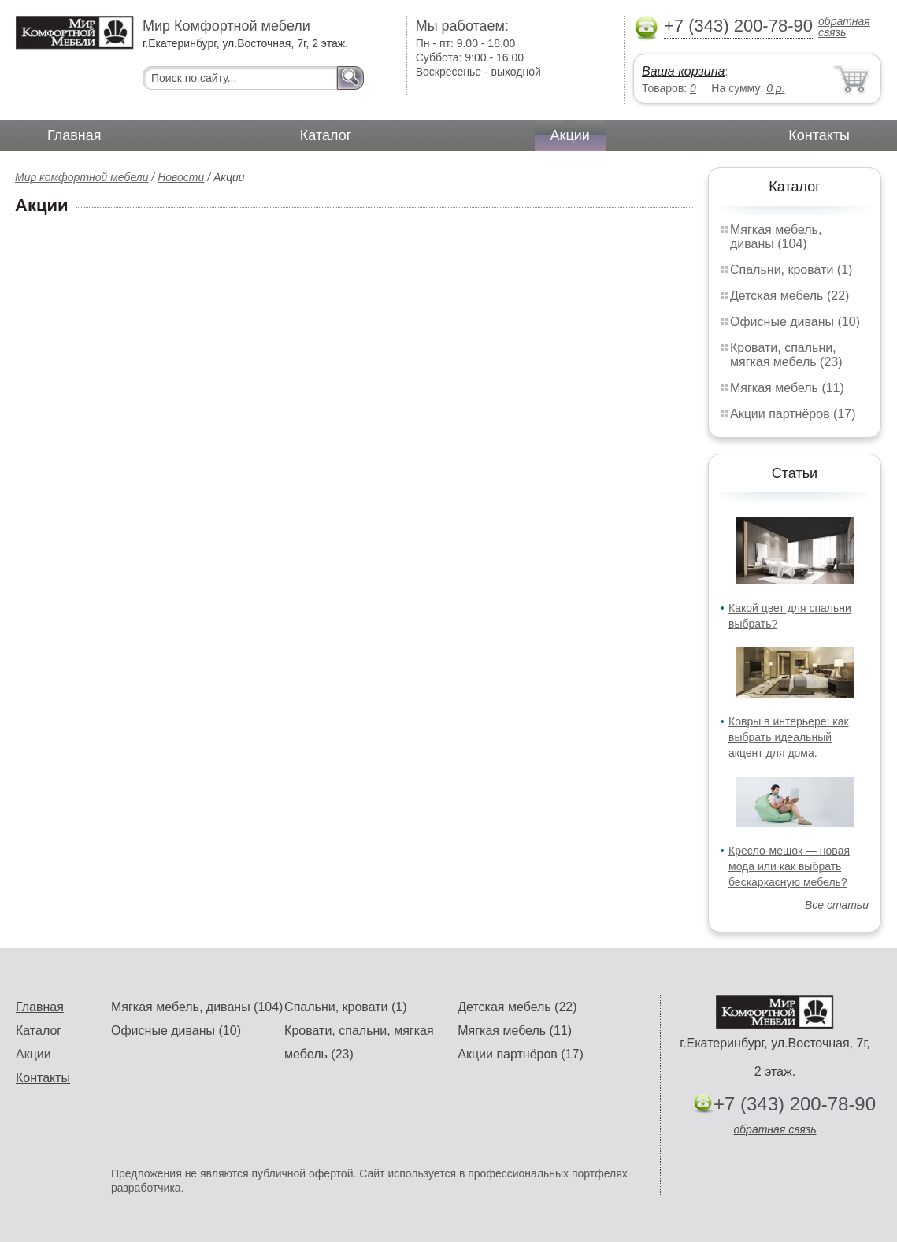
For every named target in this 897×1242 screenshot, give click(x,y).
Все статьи (837, 905)
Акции (570, 135)
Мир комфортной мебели (81, 177)
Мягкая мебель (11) (787, 388)
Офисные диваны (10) (795, 321)
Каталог (325, 135)
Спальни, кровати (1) (791, 269)
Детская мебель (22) (789, 295)
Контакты (819, 135)
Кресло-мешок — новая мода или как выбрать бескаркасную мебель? (789, 866)
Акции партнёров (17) (793, 414)
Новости (181, 177)
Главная (74, 135)
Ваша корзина (683, 71)
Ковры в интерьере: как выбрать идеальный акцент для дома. (788, 737)
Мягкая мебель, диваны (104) (775, 236)
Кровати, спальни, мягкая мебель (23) (786, 355)
